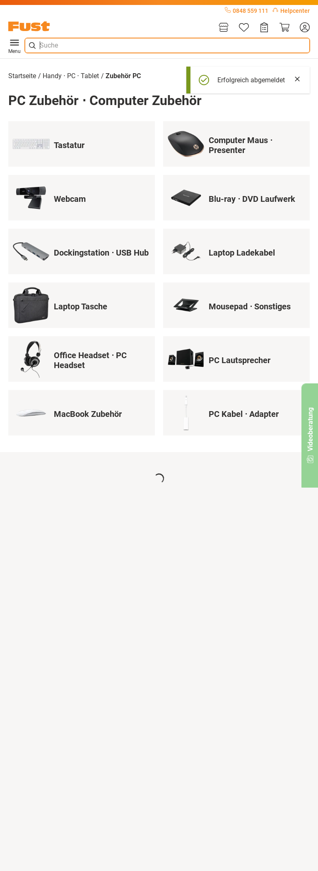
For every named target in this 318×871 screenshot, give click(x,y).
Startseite (22, 76)
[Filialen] (224, 28)
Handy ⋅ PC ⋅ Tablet (71, 76)
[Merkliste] (244, 28)
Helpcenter (291, 10)
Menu (14, 45)
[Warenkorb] (284, 28)
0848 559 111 (246, 10)
